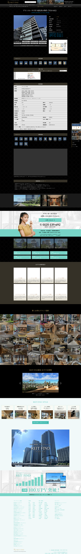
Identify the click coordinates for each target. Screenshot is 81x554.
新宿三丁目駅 (46, 508)
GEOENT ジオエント (17, 544)
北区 (29, 512)
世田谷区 (34, 509)
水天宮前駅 (40, 514)
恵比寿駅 (45, 504)
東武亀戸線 (24, 92)
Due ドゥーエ (16, 521)
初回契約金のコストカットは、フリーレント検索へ (40, 494)
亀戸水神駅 (28, 92)
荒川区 (34, 512)
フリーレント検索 (58, 505)
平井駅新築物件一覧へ (17, 253)
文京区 (30, 508)
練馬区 (34, 515)
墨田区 (30, 509)
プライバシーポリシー (58, 512)
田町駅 (40, 509)
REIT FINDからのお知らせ (59, 515)
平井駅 (29, 90)
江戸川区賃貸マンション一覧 (17, 4)
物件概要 (60, 6)
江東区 (34, 504)
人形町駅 (40, 512)
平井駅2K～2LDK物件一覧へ (55, 253)
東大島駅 (27, 96)
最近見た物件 (74, 128)
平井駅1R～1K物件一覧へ (36, 253)
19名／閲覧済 (41, 6)
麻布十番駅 (40, 502)
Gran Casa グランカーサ (17, 531)
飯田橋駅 (45, 509)
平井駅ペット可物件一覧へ (18, 257)
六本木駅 (40, 504)
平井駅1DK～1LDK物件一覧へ (37, 257)
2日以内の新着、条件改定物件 (60, 509)
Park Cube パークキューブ (18, 509)
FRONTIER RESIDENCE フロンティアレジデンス (20, 536)
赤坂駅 (40, 505)
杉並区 (34, 514)
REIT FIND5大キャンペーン (40, 422)
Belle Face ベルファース (17, 543)
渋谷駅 (45, 502)
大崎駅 (45, 514)
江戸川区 (25, 88)
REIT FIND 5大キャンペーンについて (60, 502)
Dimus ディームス (16, 517)
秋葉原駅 (45, 518)
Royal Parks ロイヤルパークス (18, 528)
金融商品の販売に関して (59, 514)
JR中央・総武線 (24, 90)
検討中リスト (57, 511)
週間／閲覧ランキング (58, 504)
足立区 (30, 517)
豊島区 (34, 511)
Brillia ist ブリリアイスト (18, 518)
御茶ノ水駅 (46, 517)
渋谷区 (30, 504)
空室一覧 (69, 6)
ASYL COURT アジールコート (18, 534)
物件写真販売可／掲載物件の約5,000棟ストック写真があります (31, 45)
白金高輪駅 (40, 508)
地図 (65, 6)
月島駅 (40, 518)
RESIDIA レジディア (17, 504)
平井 (28, 88)
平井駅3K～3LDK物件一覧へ (55, 257)
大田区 (30, 511)
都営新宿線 (24, 96)
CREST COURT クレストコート (19, 530)
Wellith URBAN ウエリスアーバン (19, 538)
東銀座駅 (40, 515)
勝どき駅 (40, 511)
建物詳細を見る (18, 58)
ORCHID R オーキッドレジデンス (19, 515)
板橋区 (30, 515)
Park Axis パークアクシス (18, 502)
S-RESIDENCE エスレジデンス (18, 525)
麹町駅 (45, 512)
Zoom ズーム (16, 540)
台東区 (34, 508)
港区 (29, 502)
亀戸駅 (29, 93)
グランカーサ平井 (25, 4)
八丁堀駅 (40, 517)
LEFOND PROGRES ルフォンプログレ (20, 512)
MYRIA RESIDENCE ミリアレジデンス (20, 522)
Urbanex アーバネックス (18, 511)
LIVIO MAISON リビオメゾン (18, 541)
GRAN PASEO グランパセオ (18, 524)
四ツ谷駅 (45, 511)
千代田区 (34, 505)
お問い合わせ (49, 220)
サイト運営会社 (58, 235)
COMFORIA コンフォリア (18, 505)
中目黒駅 (45, 515)
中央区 (34, 502)
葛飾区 (34, 517)
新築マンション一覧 (58, 508)
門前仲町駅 (46, 505)
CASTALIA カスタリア (17, 514)
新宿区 (30, 505)
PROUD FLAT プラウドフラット (19, 508)
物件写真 (55, 6)
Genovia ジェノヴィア (17, 527)
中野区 (30, 514)
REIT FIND (11, 4)
